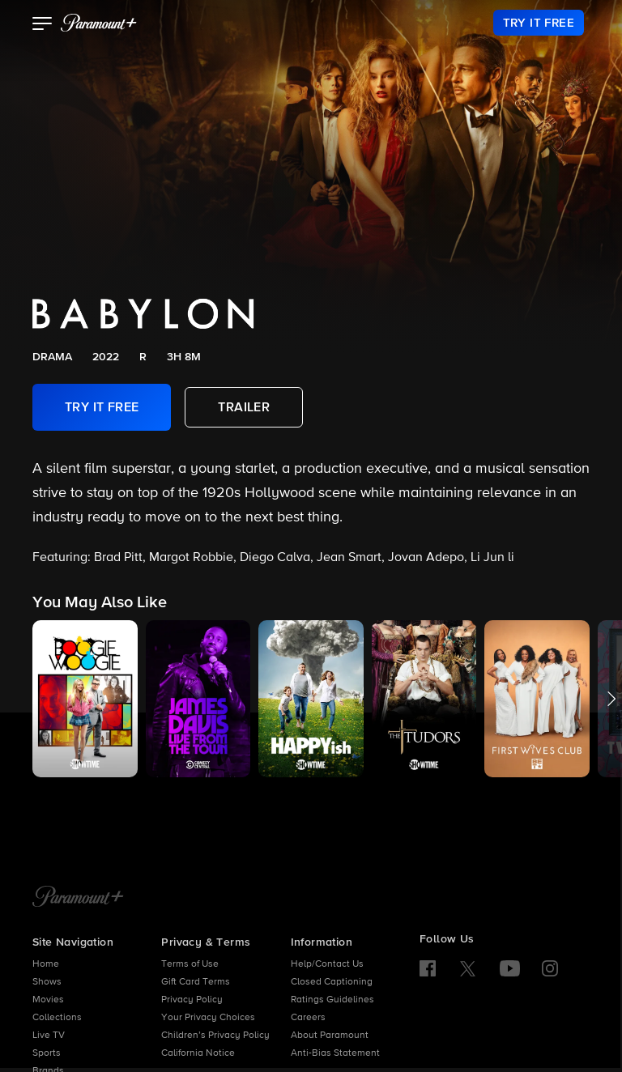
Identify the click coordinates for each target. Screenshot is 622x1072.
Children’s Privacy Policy (215, 1035)
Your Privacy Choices (208, 1018)
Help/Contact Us (327, 964)
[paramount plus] (99, 23)
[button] (42, 25)
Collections (57, 1018)
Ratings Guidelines (332, 1000)
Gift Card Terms (195, 982)
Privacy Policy (192, 1000)
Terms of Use (190, 964)
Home (45, 964)
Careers (308, 1018)
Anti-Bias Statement (335, 1053)
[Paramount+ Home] (78, 898)
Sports (46, 1053)
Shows (47, 982)
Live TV (48, 1035)
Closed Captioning (332, 982)
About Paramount (330, 1035)
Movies (48, 1000)
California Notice (198, 1053)
